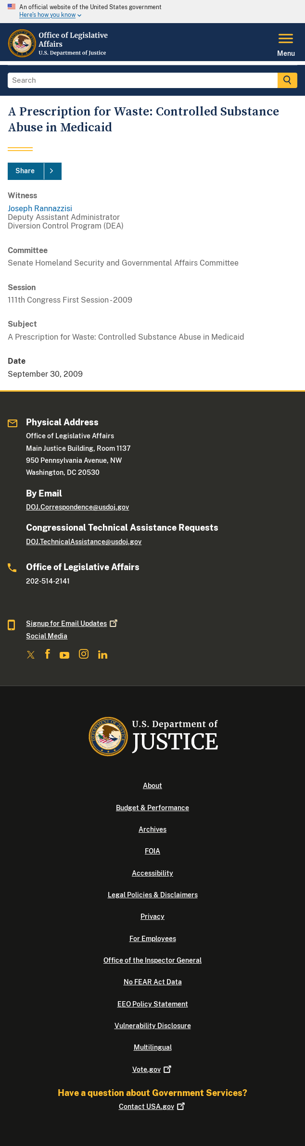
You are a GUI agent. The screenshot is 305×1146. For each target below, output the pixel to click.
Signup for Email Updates (72, 623)
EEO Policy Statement (152, 1004)
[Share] (35, 171)
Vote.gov (152, 1069)
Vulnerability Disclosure (152, 1026)
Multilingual (153, 1047)
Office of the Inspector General (152, 960)
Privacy (152, 916)
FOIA (152, 851)
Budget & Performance (152, 808)
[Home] (58, 55)
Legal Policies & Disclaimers (153, 895)
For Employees (152, 938)
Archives (152, 829)
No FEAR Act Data (153, 982)
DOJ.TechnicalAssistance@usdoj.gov (83, 542)
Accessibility (152, 873)
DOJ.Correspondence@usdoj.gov (77, 507)
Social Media (46, 636)
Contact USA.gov (153, 1106)
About (152, 785)
